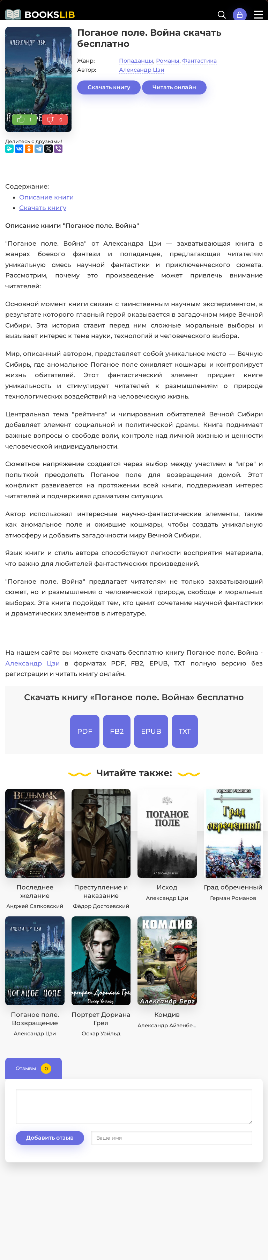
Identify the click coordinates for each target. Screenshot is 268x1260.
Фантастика (199, 60)
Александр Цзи (141, 69)
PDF (84, 731)
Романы (167, 60)
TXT (185, 731)
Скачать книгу (109, 87)
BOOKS (49, 14)
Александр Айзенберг (168, 1025)
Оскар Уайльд (101, 1033)
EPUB (151, 731)
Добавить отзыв (50, 1137)
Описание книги (46, 197)
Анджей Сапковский (34, 906)
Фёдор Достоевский (101, 906)
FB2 (117, 731)
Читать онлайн (174, 87)
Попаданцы (136, 60)
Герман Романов (233, 898)
